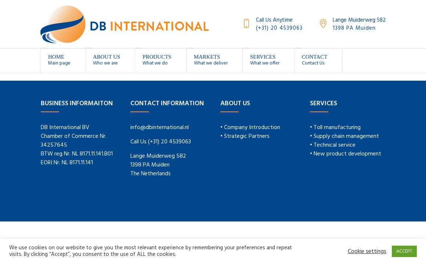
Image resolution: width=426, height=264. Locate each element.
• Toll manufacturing (335, 127)
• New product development (345, 154)
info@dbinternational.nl (159, 127)
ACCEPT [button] (404, 251)
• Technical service (332, 145)
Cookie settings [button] (367, 251)
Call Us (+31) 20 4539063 (160, 142)
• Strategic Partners (245, 136)
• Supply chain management (344, 136)
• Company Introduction (250, 127)
